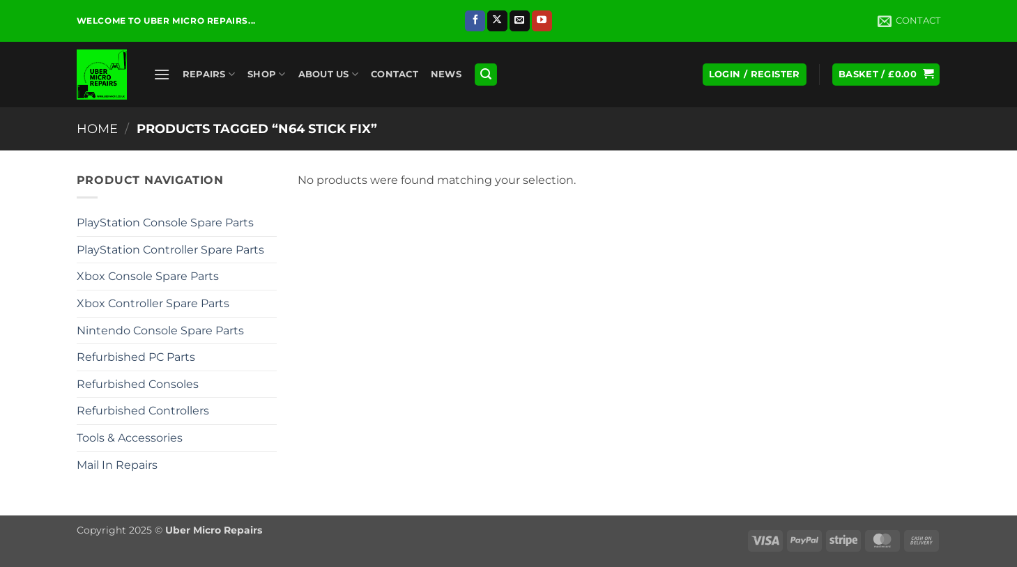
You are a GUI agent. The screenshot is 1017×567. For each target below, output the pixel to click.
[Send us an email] (520, 20)
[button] (161, 74)
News (446, 74)
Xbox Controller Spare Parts (153, 303)
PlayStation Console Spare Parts (165, 222)
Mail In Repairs (117, 465)
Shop (266, 74)
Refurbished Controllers (143, 410)
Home (97, 129)
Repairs (209, 74)
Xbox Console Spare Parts (148, 276)
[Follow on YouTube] (542, 20)
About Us (328, 74)
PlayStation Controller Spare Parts (170, 249)
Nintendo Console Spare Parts (160, 330)
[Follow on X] (497, 20)
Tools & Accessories (130, 437)
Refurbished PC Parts (136, 357)
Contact (394, 74)
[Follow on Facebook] (475, 20)
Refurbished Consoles (138, 384)
